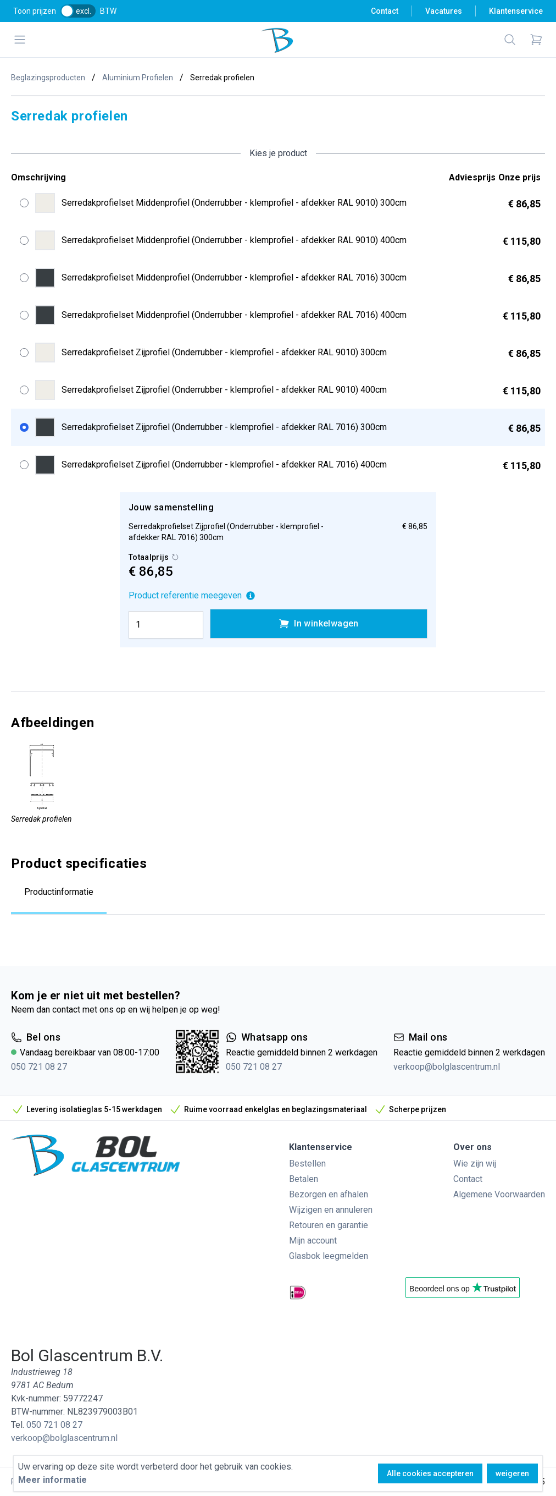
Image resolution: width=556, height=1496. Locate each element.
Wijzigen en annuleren (330, 1209)
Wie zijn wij (474, 1163)
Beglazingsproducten (48, 77)
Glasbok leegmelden (328, 1256)
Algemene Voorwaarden (499, 1194)
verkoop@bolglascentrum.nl (446, 1067)
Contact (384, 11)
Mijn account (313, 1240)
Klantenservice (516, 11)
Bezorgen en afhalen (328, 1194)
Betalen (303, 1179)
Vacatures (443, 11)
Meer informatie (52, 1480)
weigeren (512, 1473)
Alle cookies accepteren (430, 1473)
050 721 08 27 (39, 1067)
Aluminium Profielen (137, 77)
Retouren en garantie (328, 1225)
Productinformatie (58, 892)
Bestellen (307, 1163)
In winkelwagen (319, 623)
